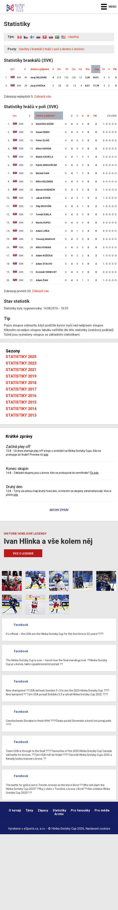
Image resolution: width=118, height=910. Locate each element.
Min (59, 69)
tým (12, 69)
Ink (80, 69)
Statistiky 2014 (21, 408)
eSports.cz (31, 828)
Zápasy (43, 810)
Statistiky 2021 (21, 369)
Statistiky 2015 (21, 402)
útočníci (79, 49)
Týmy (29, 810)
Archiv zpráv (59, 510)
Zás (74, 69)
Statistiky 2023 (21, 363)
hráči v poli (52, 49)
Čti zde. (94, 472)
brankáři (37, 49)
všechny (73, 37)
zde (46, 454)
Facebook (21, 625)
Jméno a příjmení (39, 69)
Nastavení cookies (97, 828)
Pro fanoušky (80, 810)
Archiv (59, 814)
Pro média (102, 810)
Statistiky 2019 (21, 376)
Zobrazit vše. (42, 96)
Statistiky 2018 (21, 382)
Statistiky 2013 (21, 415)
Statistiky (59, 810)
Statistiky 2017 (21, 389)
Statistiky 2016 (21, 395)
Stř (66, 69)
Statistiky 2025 (21, 356)
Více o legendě (23, 553)
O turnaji (15, 810)
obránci (66, 49)
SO (103, 69)
